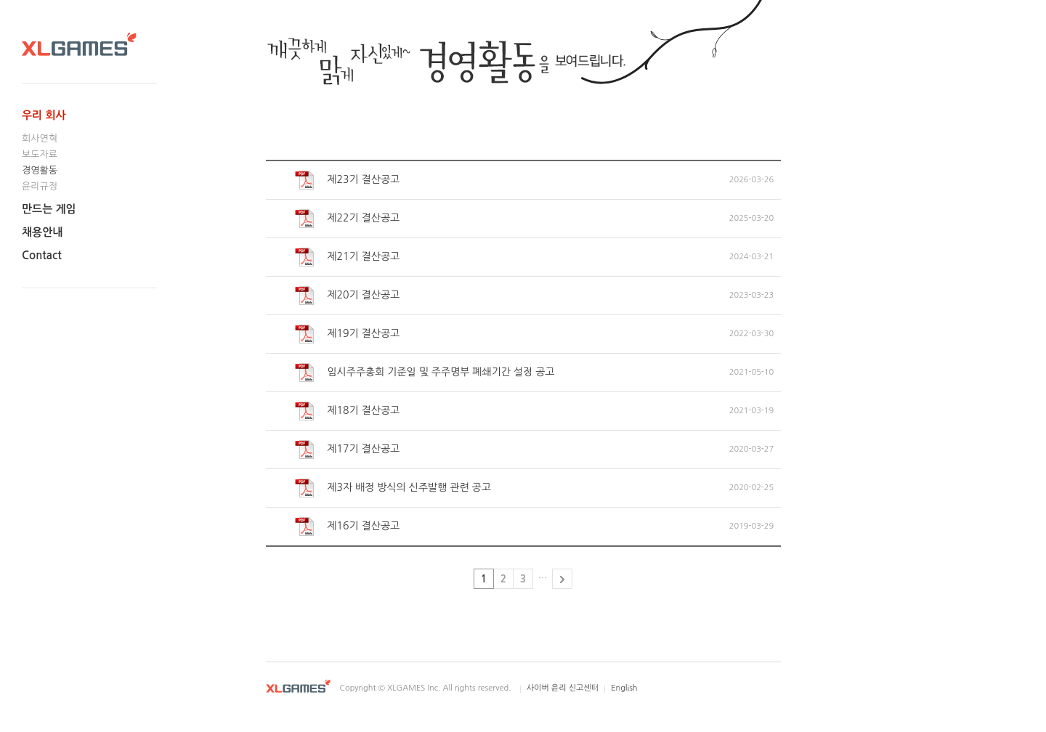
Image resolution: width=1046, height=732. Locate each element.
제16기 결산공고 (347, 526)
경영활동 (39, 170)
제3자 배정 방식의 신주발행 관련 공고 (393, 488)
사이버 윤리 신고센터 (563, 688)
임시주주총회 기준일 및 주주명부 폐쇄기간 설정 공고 (425, 372)
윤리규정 (39, 186)
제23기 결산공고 (347, 180)
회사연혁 (39, 138)
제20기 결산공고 (347, 295)
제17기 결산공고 (347, 449)
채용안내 (42, 232)
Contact (42, 255)
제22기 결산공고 (347, 218)
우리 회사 (44, 115)
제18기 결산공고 (347, 411)
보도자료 (39, 154)
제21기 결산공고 (347, 257)
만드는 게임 (49, 208)
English (624, 688)
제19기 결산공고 (347, 334)
